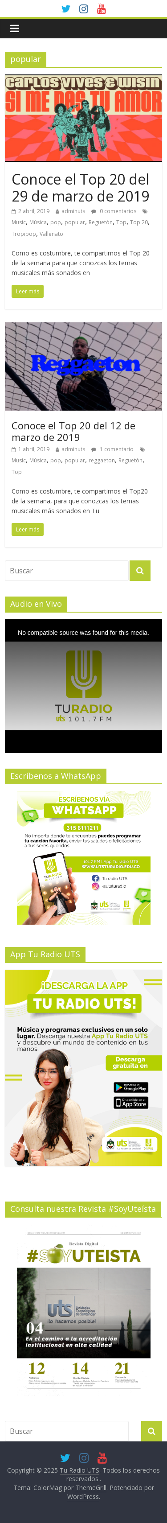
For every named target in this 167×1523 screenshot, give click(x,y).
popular (75, 222)
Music (19, 222)
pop (55, 222)
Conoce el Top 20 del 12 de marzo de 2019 (73, 431)
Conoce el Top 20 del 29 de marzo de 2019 (80, 187)
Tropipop (24, 234)
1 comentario (112, 449)
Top (121, 222)
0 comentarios (113, 211)
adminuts (73, 211)
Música (38, 222)
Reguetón (101, 222)
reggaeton (102, 460)
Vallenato (51, 234)
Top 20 (139, 222)
